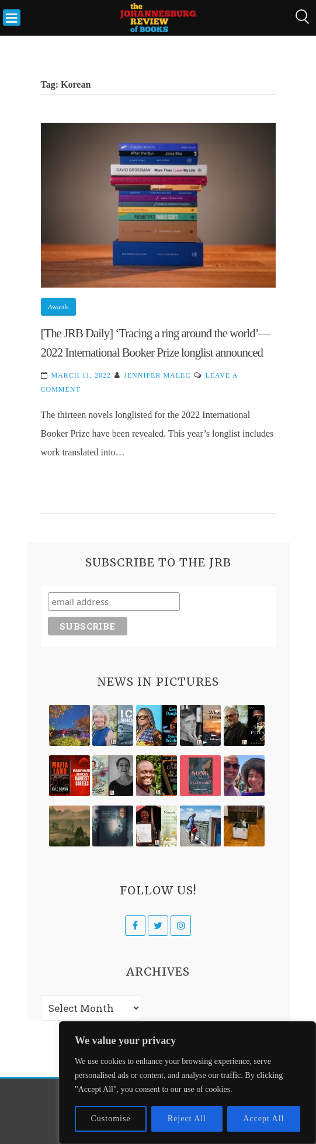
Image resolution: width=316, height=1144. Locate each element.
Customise (111, 1118)
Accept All (263, 1118)
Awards (58, 307)
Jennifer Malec (157, 375)
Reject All (187, 1118)
